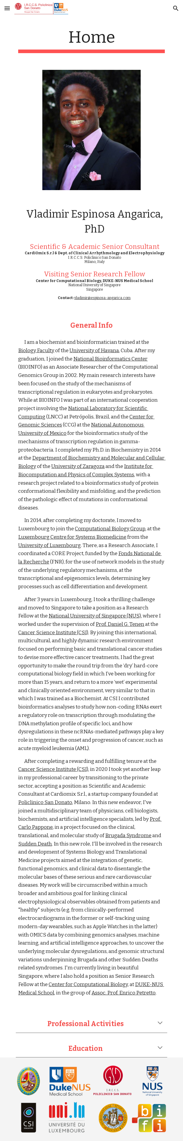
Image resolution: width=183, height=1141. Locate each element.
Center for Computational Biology (88, 984)
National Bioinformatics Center (110, 359)
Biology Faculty (36, 350)
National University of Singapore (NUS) (95, 616)
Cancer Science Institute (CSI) (53, 632)
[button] (7, 8)
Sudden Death (35, 844)
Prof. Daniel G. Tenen (120, 624)
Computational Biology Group (110, 529)
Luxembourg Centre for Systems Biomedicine (72, 537)
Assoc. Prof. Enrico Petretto (124, 993)
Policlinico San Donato (45, 802)
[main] (91, 40)
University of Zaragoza (78, 466)
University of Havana (94, 350)
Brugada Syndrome (128, 835)
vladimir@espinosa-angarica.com (102, 298)
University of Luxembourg (49, 545)
